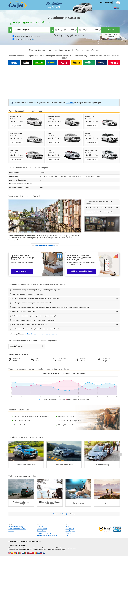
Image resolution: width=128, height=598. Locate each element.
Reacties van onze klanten (17, 529)
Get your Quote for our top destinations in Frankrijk (24, 541)
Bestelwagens (70, 531)
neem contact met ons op (49, 334)
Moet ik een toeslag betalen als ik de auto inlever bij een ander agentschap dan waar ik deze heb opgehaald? (50, 307)
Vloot (67, 527)
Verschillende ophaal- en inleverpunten (100, 212)
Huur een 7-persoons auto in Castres (99, 207)
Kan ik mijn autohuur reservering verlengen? (27, 294)
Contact (11, 531)
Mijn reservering (106, 3)
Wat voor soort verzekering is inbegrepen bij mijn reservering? (34, 316)
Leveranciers (70, 529)
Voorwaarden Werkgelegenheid (47, 535)
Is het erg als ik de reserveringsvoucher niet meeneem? (31, 303)
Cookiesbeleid (41, 531)
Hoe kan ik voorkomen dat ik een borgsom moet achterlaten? (34, 320)
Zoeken (111, 29)
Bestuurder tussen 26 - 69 (24, 39)
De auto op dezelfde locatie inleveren (27, 36)
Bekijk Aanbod (16, 126)
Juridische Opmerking (44, 533)
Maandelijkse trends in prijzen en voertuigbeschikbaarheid (64, 373)
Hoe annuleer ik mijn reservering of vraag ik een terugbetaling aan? (36, 290)
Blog (67, 535)
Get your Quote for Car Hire (17, 545)
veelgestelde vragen (31, 334)
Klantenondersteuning (15, 527)
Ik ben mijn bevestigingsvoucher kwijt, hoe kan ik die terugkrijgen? (35, 298)
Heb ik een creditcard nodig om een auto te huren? (30, 324)
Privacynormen (42, 529)
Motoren (68, 533)
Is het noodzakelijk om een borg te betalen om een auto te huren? (35, 329)
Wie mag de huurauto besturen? (23, 311)
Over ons (40, 527)
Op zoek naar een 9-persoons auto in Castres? (99, 202)
